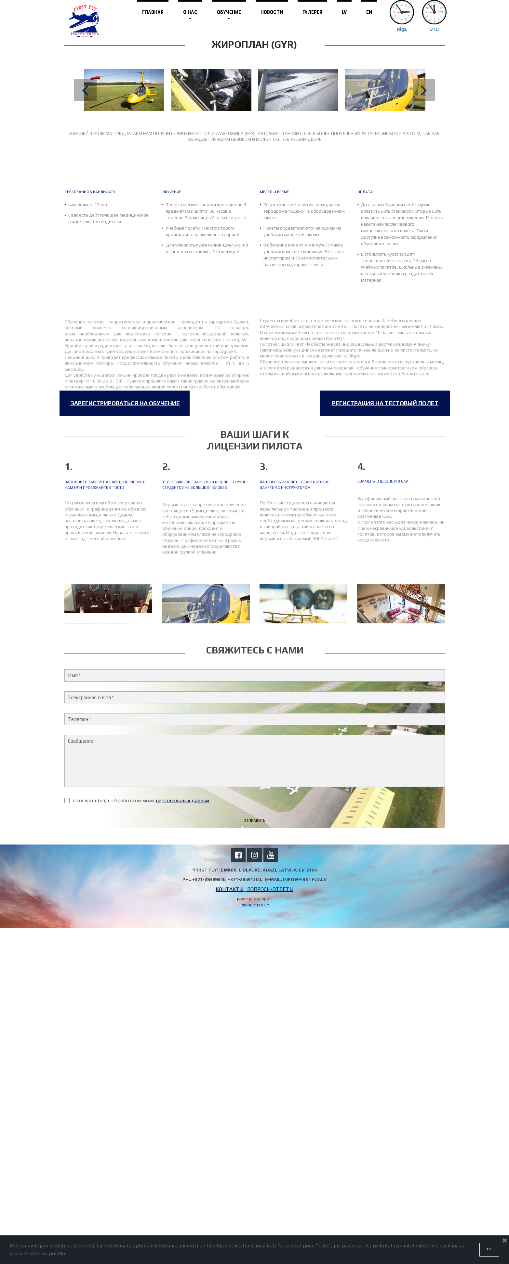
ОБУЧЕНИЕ (229, 14)
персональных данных (182, 1136)
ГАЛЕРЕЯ (312, 12)
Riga (402, 29)
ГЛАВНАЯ (153, 12)
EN (369, 12)
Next (424, 90)
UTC (434, 29)
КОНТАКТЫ (229, 1225)
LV (344, 12)
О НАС (190, 14)
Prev (85, 90)
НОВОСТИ (272, 12)
